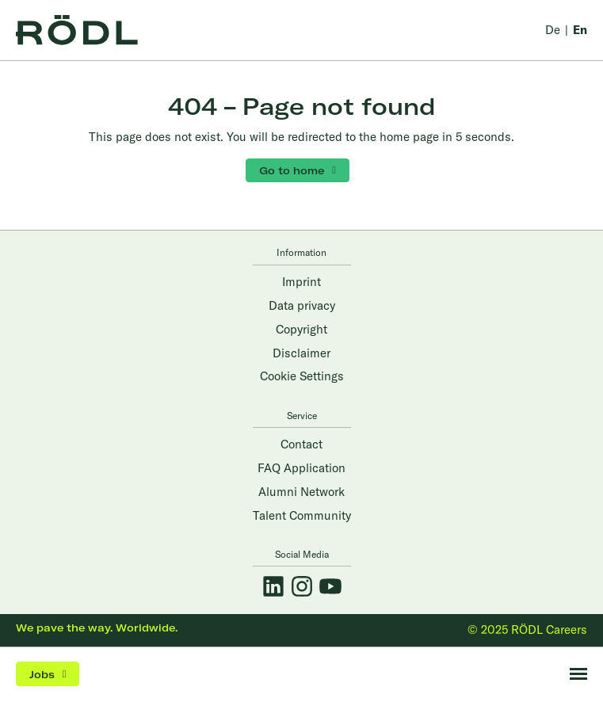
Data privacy (302, 305)
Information (301, 252)
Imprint (301, 281)
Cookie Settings (302, 375)
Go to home (291, 170)
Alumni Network (301, 491)
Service (302, 416)
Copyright (301, 329)
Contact (301, 444)
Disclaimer (301, 353)
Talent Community (302, 515)
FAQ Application (301, 467)
